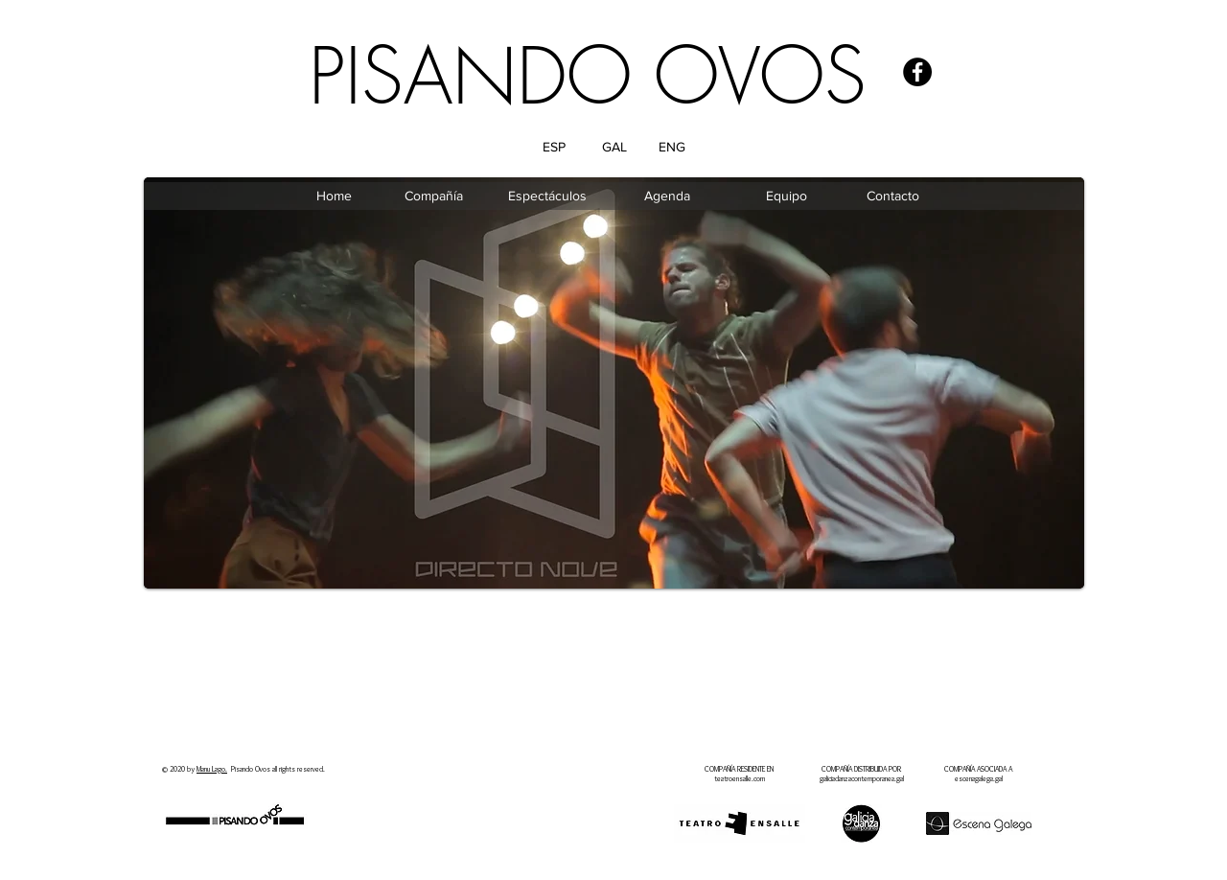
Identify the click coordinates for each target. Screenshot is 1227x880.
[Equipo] (786, 196)
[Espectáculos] (547, 196)
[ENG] (671, 147)
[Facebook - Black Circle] (917, 72)
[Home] (334, 196)
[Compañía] (433, 196)
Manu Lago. (212, 769)
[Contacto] (892, 196)
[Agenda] (667, 196)
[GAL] (614, 147)
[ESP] (553, 147)
